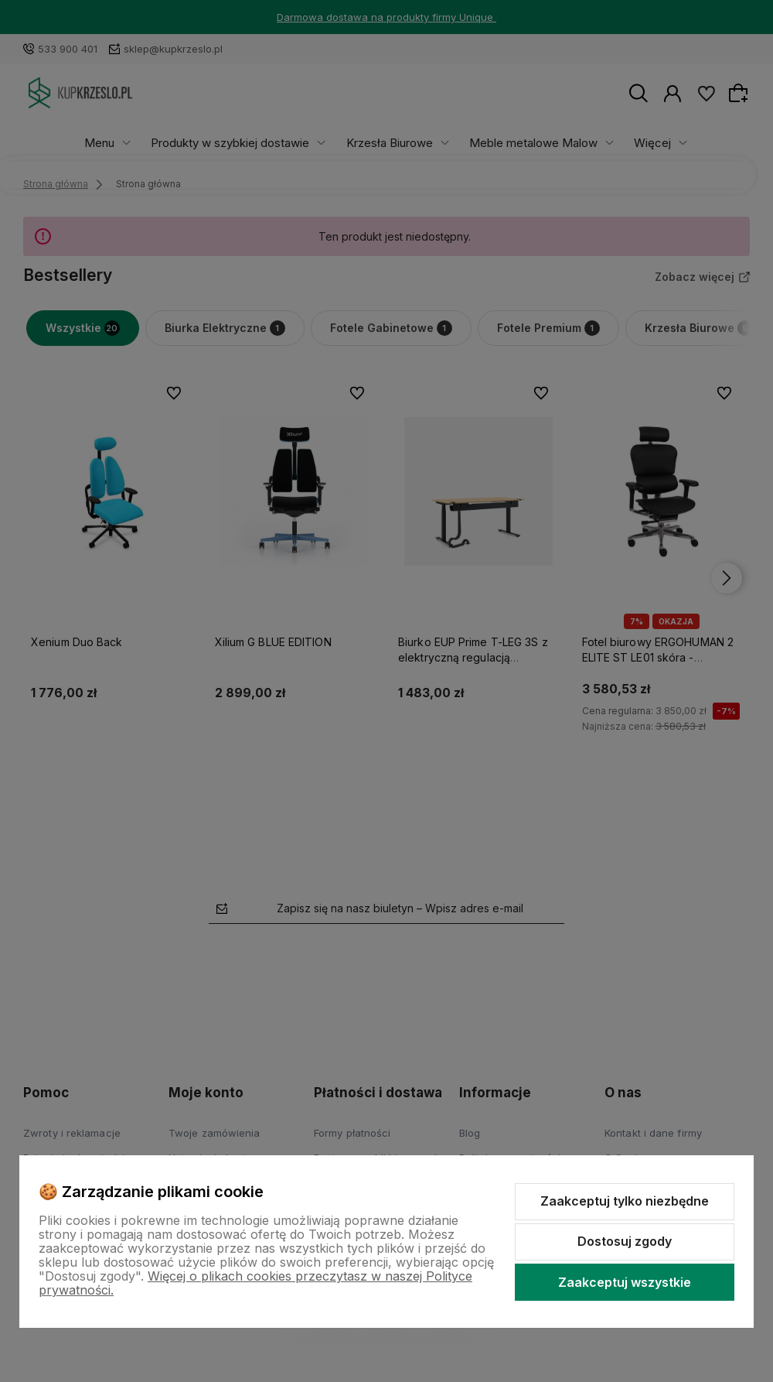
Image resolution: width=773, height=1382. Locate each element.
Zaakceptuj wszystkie (624, 1282)
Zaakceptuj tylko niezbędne (624, 1201)
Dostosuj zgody (624, 1241)
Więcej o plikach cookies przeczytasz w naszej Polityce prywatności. (255, 1283)
